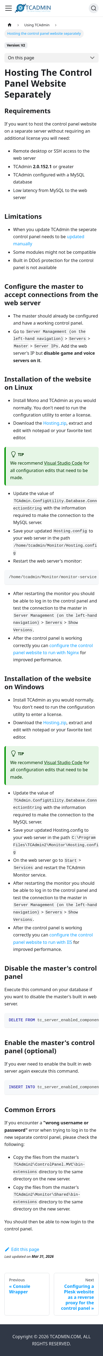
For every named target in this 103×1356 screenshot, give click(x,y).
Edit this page (21, 1249)
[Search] (94, 8)
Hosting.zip (54, 423)
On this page (21, 58)
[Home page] (9, 25)
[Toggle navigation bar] (8, 8)
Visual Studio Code (63, 463)
